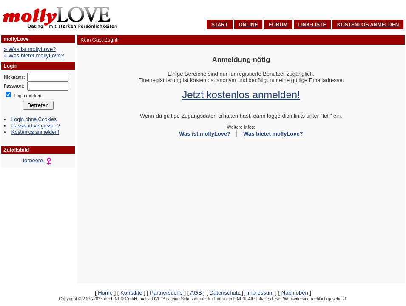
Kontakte (131, 292)
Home (105, 292)
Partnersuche (166, 292)
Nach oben (294, 292)
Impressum (259, 292)
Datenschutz (225, 292)
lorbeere (38, 160)
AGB (196, 292)
